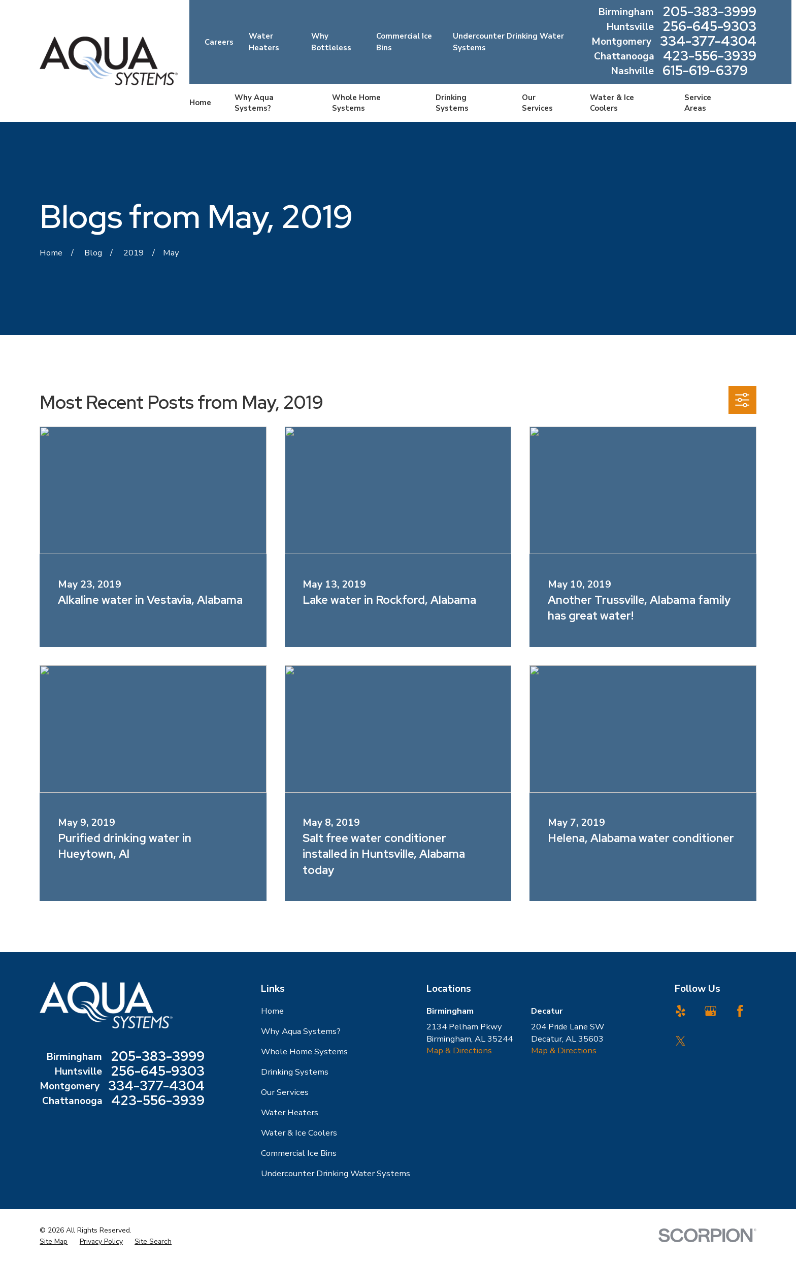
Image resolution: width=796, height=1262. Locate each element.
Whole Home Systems (304, 1051)
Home (272, 1011)
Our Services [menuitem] (537, 102)
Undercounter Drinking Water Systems (335, 1173)
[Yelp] (680, 1011)
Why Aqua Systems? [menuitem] (254, 102)
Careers (219, 42)
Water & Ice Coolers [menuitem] (612, 102)
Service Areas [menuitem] (697, 102)
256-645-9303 (709, 27)
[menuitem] (54, 1241)
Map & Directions (459, 1050)
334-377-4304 (708, 42)
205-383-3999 (709, 12)
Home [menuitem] (200, 103)
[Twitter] (680, 1041)
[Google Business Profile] (710, 1011)
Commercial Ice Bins (299, 1153)
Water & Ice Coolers (299, 1133)
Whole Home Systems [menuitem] (356, 102)
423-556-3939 (709, 56)
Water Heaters (289, 1112)
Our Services (285, 1092)
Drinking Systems (294, 1072)
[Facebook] (740, 1011)
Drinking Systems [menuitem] (452, 102)
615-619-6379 (705, 71)
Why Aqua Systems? (301, 1031)
